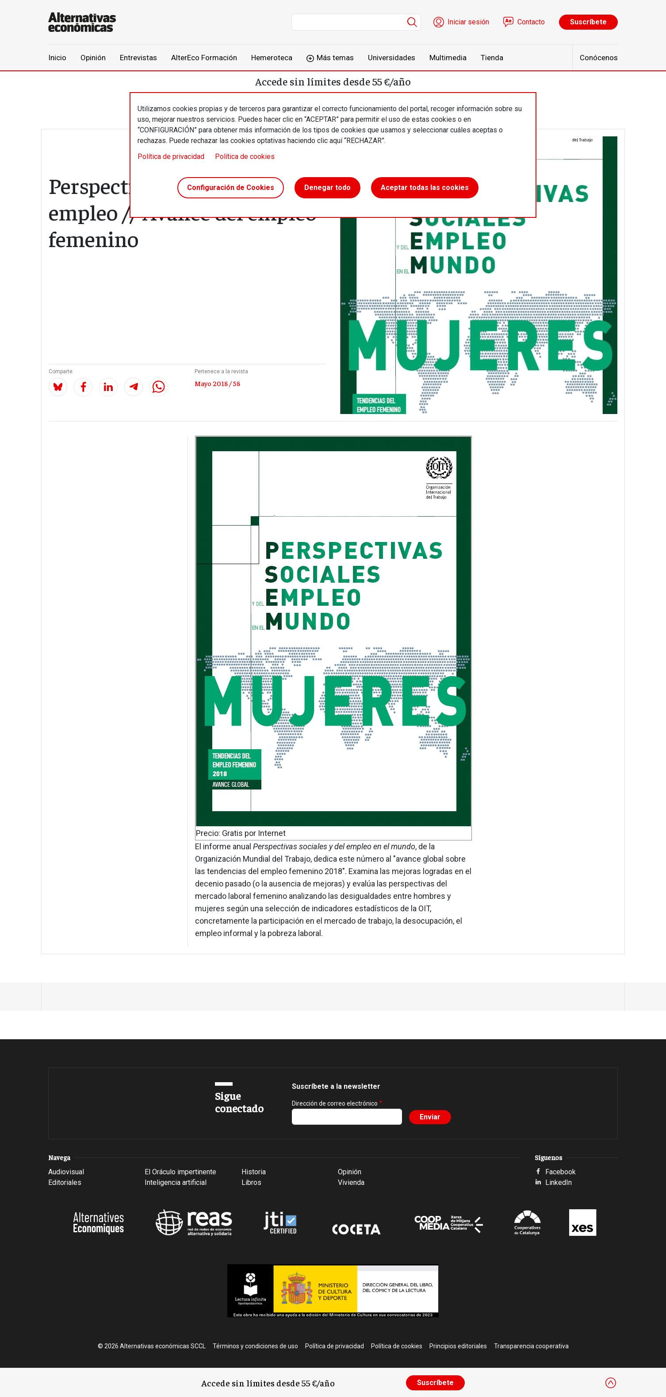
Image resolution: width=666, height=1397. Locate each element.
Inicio (57, 57)
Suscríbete (588, 22)
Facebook (560, 1172)
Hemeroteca (271, 57)
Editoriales (64, 1182)
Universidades (391, 57)
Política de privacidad (171, 156)
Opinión (93, 57)
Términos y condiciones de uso (255, 1346)
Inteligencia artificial (176, 1182)
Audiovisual (66, 1172)
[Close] (611, 1383)
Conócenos (599, 57)
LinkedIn (558, 1182)
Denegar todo (327, 187)
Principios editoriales (458, 1346)
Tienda (492, 57)
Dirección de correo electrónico (335, 1103)
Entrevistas (138, 57)
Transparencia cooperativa (531, 1346)
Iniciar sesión (468, 22)
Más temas (335, 57)
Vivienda (351, 1182)
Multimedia (448, 57)
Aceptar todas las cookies (425, 187)
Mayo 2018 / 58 (217, 383)
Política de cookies (245, 156)
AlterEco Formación (204, 57)
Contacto (531, 22)
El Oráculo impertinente (180, 1172)
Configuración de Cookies (230, 187)
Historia (253, 1172)
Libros (251, 1182)
